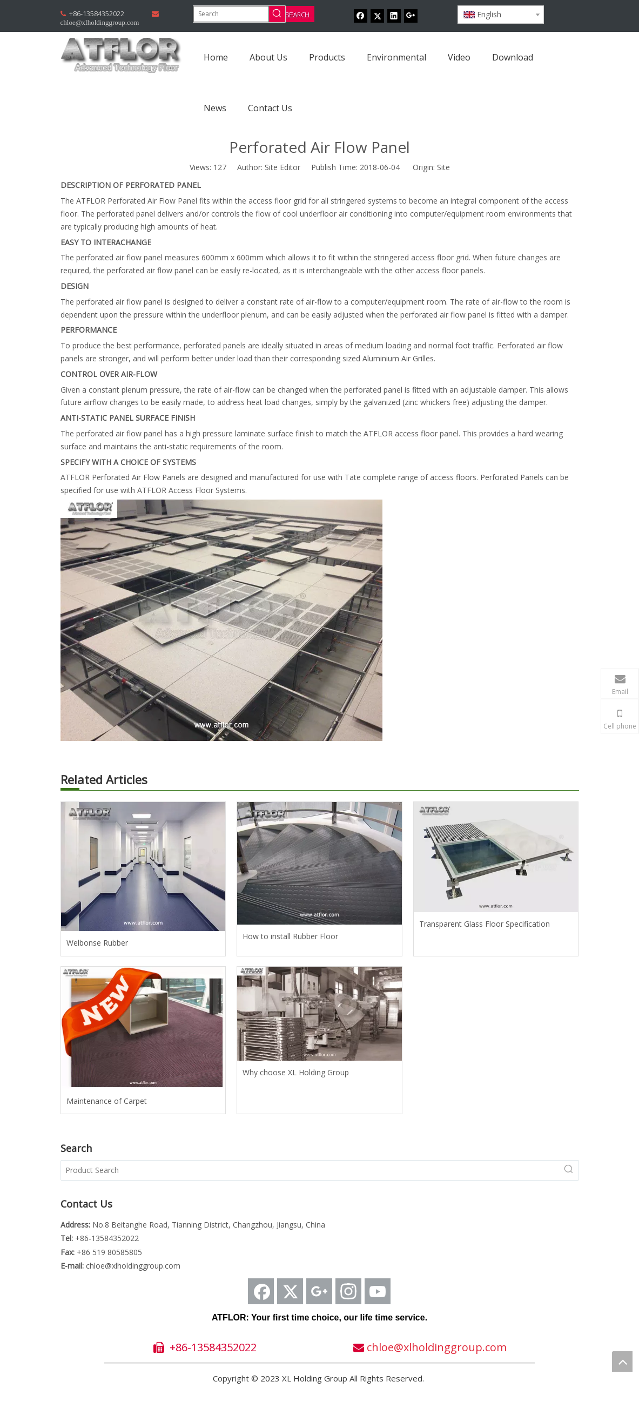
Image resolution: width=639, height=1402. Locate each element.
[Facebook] (360, 16)
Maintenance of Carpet (106, 1101)
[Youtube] (378, 1291)
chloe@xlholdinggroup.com (133, 1266)
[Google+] (411, 16)
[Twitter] (377, 16)
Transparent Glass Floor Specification (484, 924)
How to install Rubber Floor (290, 936)
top (622, 1361)
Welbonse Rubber (97, 943)
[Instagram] (348, 1291)
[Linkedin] (394, 16)
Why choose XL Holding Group (296, 1072)
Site (443, 167)
